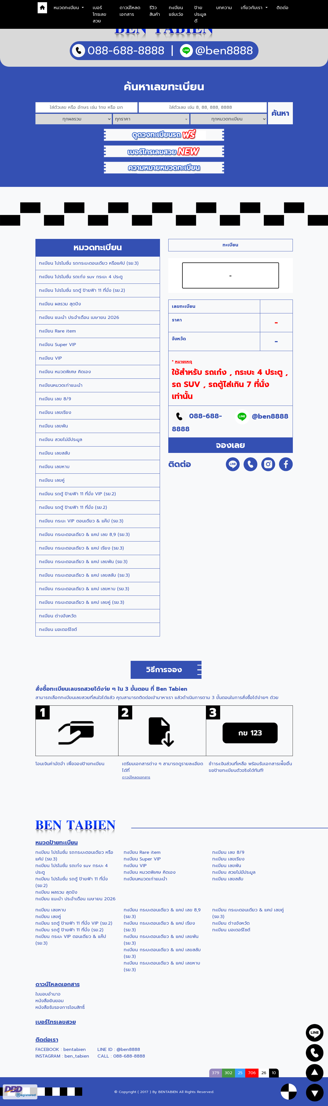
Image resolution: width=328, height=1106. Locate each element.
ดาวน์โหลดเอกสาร (130, 11)
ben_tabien (76, 1056)
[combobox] (151, 119)
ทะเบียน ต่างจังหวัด (57, 616)
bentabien (74, 1049)
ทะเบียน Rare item (57, 331)
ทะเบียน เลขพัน (53, 426)
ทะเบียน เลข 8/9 (55, 399)
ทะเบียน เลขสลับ (54, 453)
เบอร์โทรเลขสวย (99, 14)
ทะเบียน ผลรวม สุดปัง (60, 304)
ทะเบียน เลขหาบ (54, 466)
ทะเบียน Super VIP (57, 344)
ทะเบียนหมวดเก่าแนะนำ (60, 385)
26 (263, 1073)
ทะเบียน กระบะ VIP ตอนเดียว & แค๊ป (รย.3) (81, 521)
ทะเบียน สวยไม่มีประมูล (60, 439)
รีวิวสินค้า (154, 11)
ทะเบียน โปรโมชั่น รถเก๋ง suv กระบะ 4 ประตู (81, 277)
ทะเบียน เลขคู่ (51, 480)
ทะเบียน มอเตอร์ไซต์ (58, 629)
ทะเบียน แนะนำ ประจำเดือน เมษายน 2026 (79, 317)
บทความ (224, 7)
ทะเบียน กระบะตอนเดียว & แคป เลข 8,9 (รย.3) (84, 534)
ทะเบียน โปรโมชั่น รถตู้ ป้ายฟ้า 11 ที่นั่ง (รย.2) (82, 290)
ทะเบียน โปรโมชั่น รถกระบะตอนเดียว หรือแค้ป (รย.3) (88, 263)
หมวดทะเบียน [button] (67, 7)
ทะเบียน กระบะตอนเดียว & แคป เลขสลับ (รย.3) (84, 575)
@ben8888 (128, 1049)
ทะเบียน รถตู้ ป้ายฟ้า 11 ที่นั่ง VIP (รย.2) (77, 494)
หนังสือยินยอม (49, 1000)
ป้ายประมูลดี (200, 14)
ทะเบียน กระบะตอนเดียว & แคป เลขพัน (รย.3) (83, 561)
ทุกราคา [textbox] (122, 119)
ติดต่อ (282, 7)
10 (274, 1073)
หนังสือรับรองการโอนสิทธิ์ (60, 1007)
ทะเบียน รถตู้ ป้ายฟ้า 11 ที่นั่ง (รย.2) (73, 507)
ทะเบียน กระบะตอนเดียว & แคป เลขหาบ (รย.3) (84, 589)
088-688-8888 (129, 1056)
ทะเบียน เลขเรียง (55, 412)
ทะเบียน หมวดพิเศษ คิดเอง (65, 371)
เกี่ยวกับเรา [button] (252, 7)
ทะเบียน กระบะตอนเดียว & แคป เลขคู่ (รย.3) (81, 602)
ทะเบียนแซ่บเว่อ (176, 11)
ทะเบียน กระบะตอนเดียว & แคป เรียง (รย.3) (81, 548)
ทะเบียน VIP (50, 358)
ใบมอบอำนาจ (47, 994)
